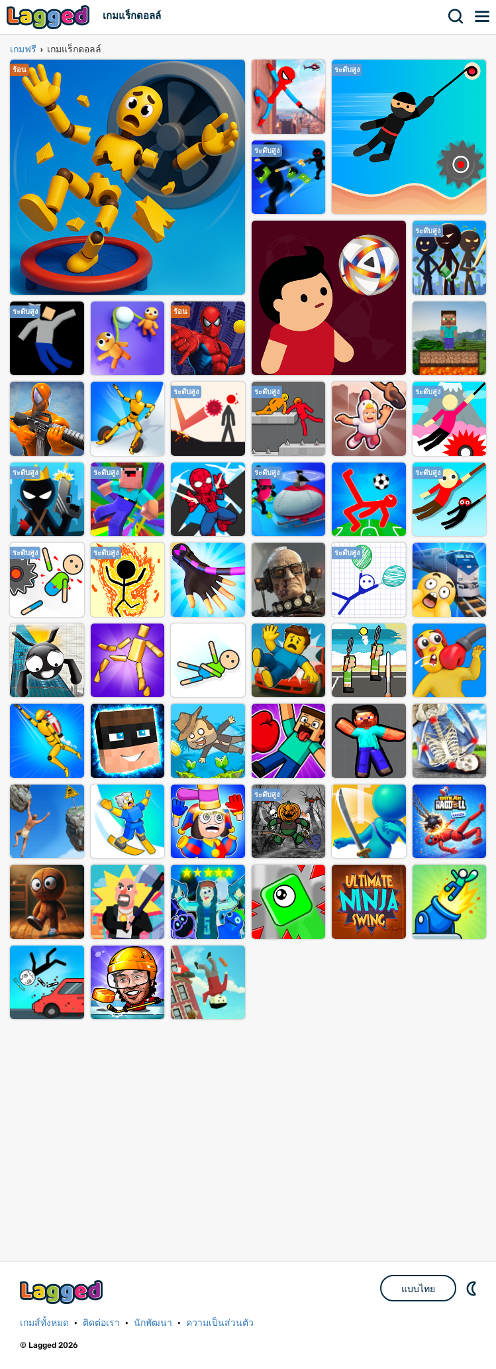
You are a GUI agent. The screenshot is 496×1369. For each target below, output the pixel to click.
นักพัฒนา (153, 1323)
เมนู (483, 16)
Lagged (50, 17)
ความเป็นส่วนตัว (220, 1323)
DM (473, 1288)
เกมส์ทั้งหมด (44, 1323)
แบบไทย (418, 1289)
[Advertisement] (248, 1129)
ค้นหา (456, 16)
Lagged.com (63, 1292)
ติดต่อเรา (101, 1323)
